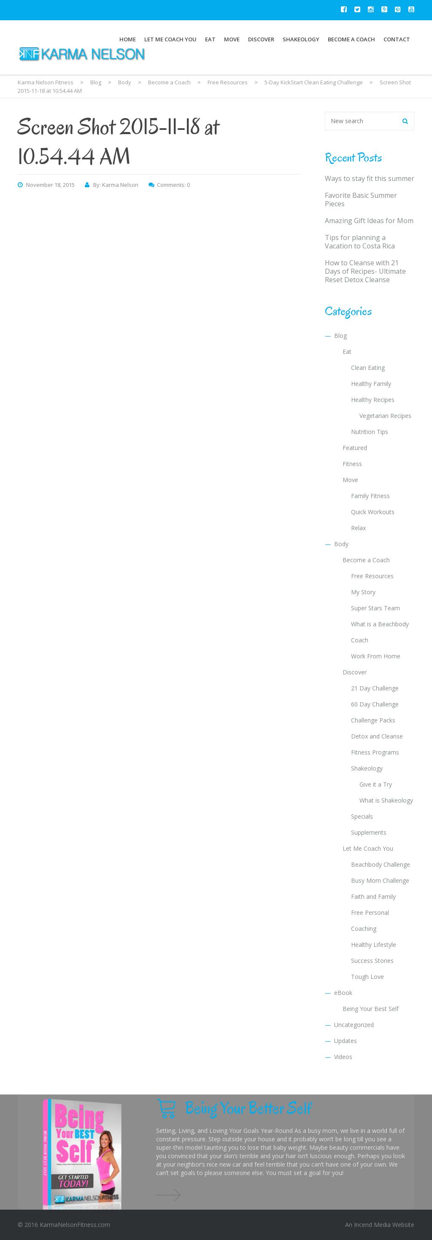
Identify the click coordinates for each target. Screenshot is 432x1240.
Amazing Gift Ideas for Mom (369, 220)
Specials (362, 816)
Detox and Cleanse (377, 736)
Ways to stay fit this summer (369, 178)
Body (341, 544)
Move (232, 39)
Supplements (368, 832)
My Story (363, 592)
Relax (358, 528)
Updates (345, 1041)
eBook (343, 993)
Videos (343, 1057)
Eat (210, 39)
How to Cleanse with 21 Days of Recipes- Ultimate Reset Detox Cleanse (365, 271)
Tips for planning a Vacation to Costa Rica (360, 242)
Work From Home (375, 656)
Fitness (352, 464)
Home (127, 39)
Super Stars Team (375, 608)
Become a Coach (351, 39)
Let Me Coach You (170, 39)
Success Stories (372, 961)
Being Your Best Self (371, 1009)
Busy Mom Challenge (380, 880)
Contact (396, 39)
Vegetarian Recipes (385, 416)
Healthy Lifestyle (373, 945)
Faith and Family (373, 896)
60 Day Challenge (375, 704)
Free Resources (372, 576)
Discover (261, 39)
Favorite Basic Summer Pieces (361, 199)
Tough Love (367, 977)
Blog (340, 336)
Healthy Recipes (372, 400)
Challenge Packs (373, 720)
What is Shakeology (386, 800)
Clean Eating (368, 368)
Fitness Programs (375, 752)
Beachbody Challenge (380, 864)
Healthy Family (371, 384)
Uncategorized (354, 1025)
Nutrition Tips (369, 432)
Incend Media (372, 1225)
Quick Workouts (372, 512)
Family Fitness (370, 496)
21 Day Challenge (375, 688)
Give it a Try (375, 784)
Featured (355, 448)
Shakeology (301, 39)
